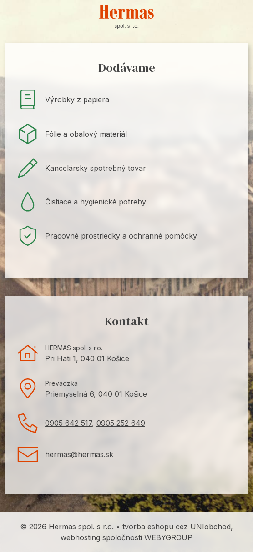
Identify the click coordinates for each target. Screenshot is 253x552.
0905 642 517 (68, 423)
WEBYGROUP (168, 537)
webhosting (80, 537)
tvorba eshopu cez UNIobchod (176, 526)
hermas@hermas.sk (79, 454)
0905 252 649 (120, 423)
